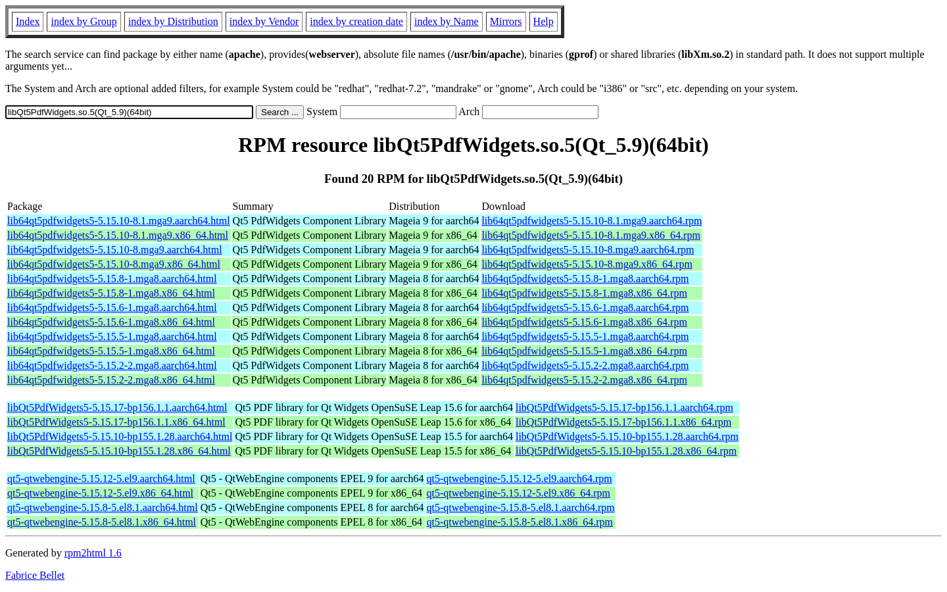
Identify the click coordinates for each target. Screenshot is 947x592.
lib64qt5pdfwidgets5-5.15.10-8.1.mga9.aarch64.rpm (591, 220)
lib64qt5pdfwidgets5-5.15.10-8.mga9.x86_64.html (113, 264)
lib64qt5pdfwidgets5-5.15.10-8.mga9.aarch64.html (114, 249)
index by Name (446, 21)
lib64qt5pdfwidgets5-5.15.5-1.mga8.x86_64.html (111, 351)
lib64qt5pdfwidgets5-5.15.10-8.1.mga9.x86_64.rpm (590, 235)
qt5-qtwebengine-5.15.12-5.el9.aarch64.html (101, 478)
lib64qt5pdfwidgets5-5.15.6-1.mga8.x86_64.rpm (584, 322)
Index (27, 21)
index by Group (83, 21)
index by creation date (356, 21)
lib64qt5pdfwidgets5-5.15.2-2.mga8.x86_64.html (111, 379)
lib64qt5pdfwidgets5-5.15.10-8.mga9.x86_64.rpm (586, 264)
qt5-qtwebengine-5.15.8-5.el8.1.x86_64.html (101, 522)
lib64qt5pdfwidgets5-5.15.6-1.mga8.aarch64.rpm (585, 307)
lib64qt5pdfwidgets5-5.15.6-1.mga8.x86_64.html (111, 322)
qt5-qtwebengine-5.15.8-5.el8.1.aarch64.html (102, 507)
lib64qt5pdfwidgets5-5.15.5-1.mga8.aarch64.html (112, 336)
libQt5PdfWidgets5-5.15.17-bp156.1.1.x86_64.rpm (623, 422)
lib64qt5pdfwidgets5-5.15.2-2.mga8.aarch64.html (112, 365)
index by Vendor (264, 21)
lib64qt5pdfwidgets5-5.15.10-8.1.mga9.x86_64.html (117, 235)
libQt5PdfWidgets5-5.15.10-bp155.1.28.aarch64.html (119, 436)
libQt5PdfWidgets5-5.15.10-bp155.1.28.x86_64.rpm (626, 450)
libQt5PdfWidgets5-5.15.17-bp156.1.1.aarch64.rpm (624, 407)
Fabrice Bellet (34, 575)
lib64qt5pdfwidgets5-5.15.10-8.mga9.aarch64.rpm (587, 249)
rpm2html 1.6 (93, 552)
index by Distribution (173, 21)
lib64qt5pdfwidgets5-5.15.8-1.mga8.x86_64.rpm (584, 293)
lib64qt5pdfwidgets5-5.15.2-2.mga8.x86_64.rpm (584, 379)
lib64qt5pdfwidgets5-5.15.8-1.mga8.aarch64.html (112, 278)
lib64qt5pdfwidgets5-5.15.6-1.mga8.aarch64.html (112, 307)
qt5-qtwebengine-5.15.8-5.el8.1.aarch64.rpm (521, 507)
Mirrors (506, 21)
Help (543, 21)
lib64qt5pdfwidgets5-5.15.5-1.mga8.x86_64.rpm (584, 351)
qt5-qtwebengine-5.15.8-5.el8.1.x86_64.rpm (520, 522)
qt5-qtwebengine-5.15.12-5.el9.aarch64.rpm (519, 478)
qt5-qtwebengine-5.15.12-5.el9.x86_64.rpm (519, 493)
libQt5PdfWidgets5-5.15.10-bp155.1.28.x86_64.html (119, 450)
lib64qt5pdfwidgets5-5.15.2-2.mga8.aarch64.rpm (585, 365)
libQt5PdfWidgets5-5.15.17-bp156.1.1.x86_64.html (116, 422)
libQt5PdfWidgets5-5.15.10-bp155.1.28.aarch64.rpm (627, 436)
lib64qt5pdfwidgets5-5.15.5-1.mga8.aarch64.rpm (585, 336)
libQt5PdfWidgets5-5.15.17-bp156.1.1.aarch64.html (117, 407)
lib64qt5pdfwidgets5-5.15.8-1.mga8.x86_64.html (111, 293)
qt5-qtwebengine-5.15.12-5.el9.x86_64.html (100, 493)
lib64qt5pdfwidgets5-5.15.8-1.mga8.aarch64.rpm (585, 278)
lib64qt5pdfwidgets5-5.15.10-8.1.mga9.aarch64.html (118, 220)
